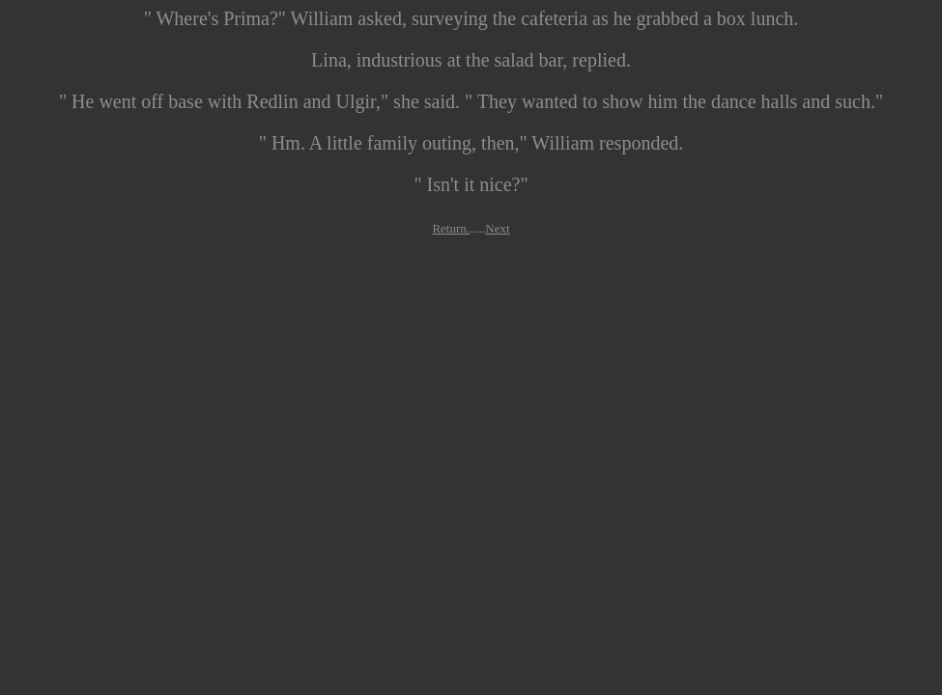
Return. (451, 228)
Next (497, 228)
